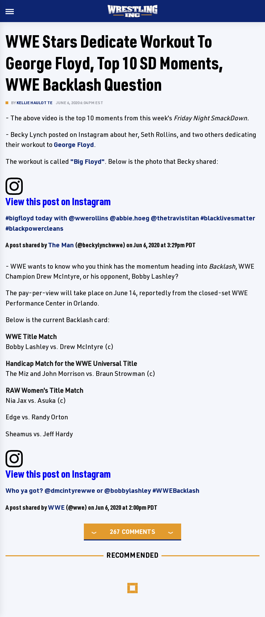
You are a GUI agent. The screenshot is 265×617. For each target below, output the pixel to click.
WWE (56, 507)
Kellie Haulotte (34, 102)
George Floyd (74, 144)
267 (115, 531)
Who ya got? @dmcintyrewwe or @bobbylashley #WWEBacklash (102, 490)
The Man (61, 245)
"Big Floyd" (87, 161)
